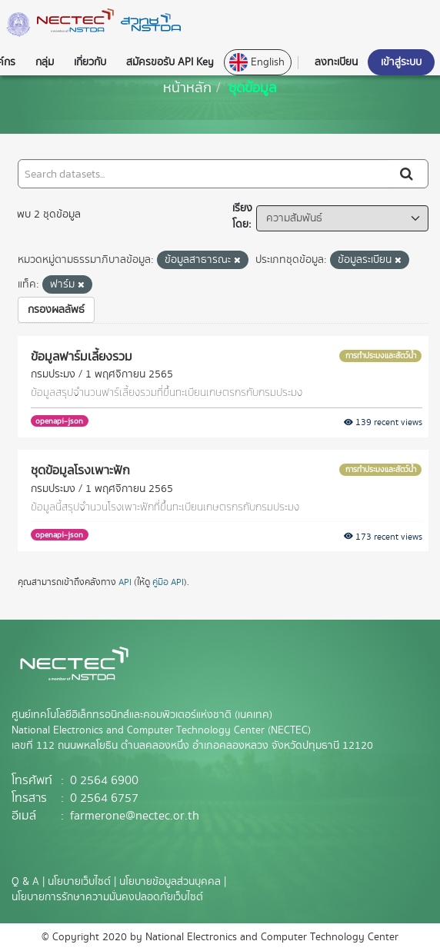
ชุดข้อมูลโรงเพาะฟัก (80, 470)
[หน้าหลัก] (187, 87)
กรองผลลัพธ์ (56, 310)
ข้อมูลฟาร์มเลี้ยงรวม (81, 356)
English (257, 62)
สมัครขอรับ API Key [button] (170, 62)
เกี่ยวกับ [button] (90, 62)
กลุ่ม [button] (44, 62)
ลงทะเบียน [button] (336, 62)
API (125, 582)
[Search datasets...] (203, 174)
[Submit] (408, 174)
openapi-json (59, 421)
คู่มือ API (168, 582)
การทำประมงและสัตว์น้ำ (380, 355)
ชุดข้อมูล (252, 87)
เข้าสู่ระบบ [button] (401, 62)
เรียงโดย (242, 216)
